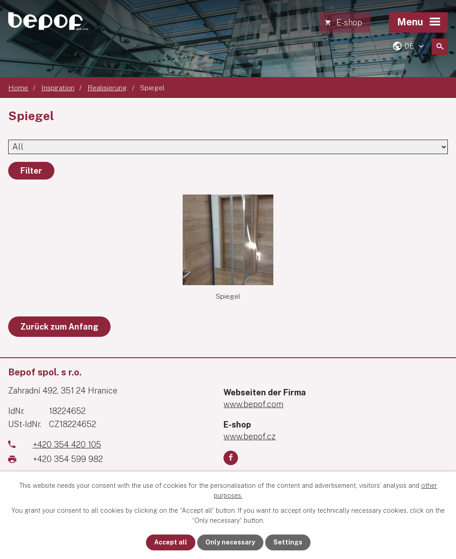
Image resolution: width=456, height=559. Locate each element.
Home (18, 87)
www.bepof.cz (249, 436)
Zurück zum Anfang (59, 326)
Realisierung (107, 87)
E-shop (349, 22)
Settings (287, 542)
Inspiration (57, 87)
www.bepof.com (253, 404)
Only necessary (230, 542)
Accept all (170, 542)
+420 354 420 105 (67, 444)
